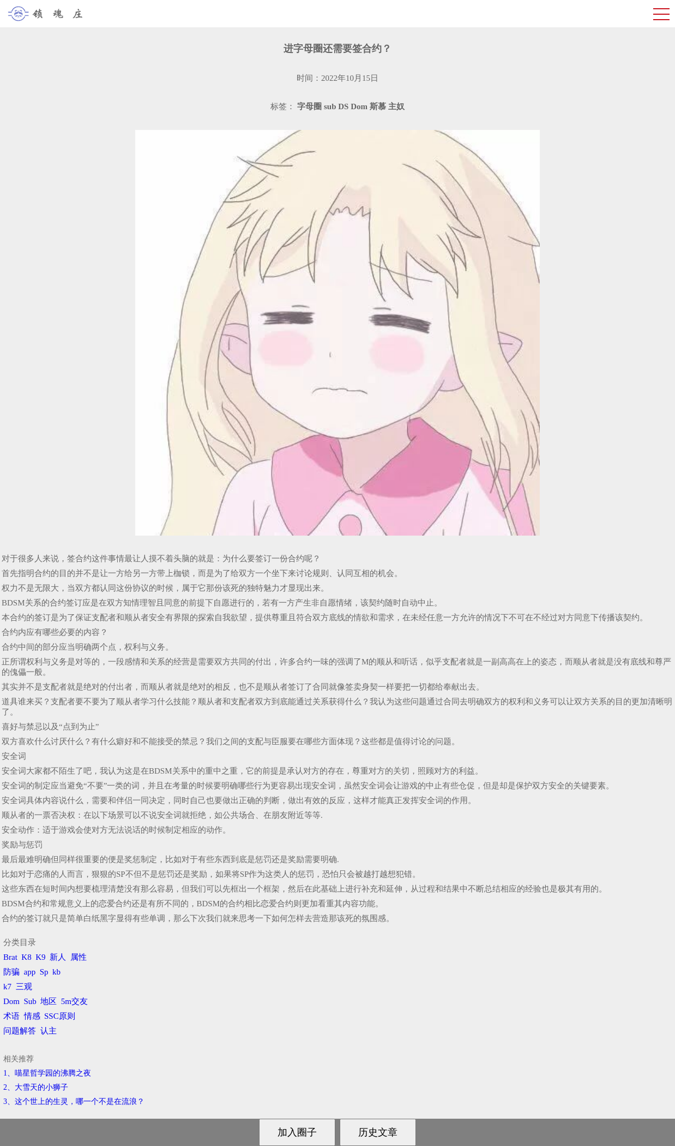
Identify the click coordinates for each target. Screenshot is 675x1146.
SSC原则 (59, 1016)
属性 (78, 957)
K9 (40, 957)
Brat (10, 957)
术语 (11, 1016)
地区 (48, 1001)
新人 (58, 957)
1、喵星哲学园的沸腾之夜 (47, 1073)
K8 (26, 957)
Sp (44, 971)
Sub (30, 1001)
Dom (11, 1001)
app (30, 971)
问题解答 (19, 1030)
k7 (7, 986)
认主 (48, 1030)
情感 (32, 1016)
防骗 (11, 971)
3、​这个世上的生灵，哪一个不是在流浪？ (73, 1101)
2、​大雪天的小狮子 (35, 1087)
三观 (24, 986)
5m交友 (74, 1001)
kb (56, 971)
